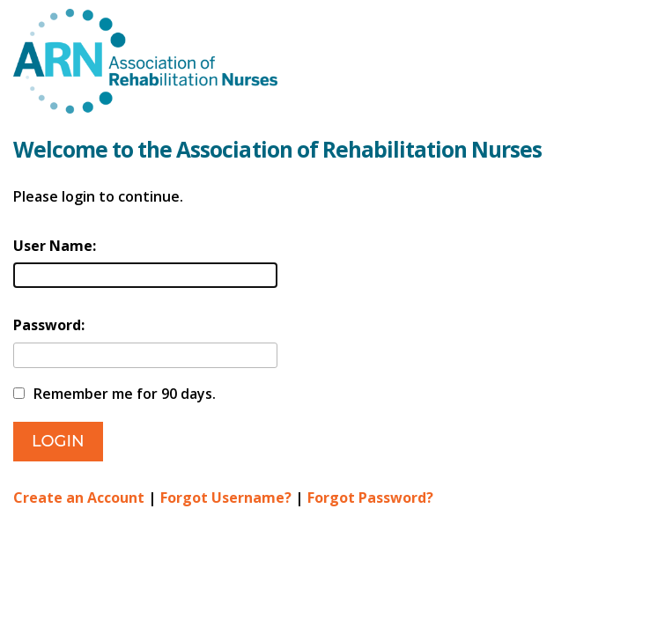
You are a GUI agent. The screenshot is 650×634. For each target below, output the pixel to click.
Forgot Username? (226, 497)
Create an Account (78, 497)
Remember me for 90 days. (124, 393)
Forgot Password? (370, 497)
